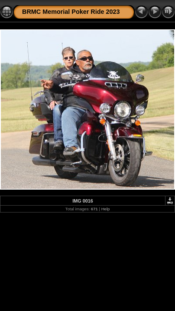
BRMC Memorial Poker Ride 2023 (71, 11)
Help (105, 208)
